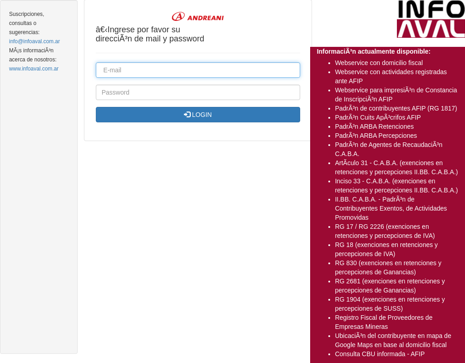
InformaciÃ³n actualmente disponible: (373, 51)
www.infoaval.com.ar (34, 69)
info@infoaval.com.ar (34, 41)
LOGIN (198, 114)
